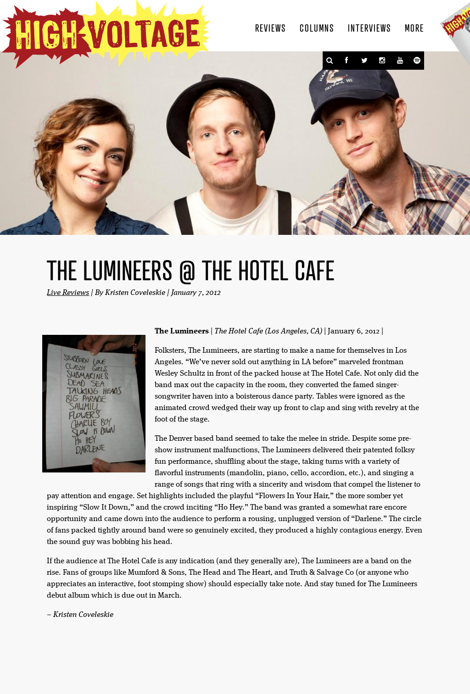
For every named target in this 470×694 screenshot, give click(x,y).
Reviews (270, 27)
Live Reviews (68, 293)
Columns (317, 27)
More (414, 27)
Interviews (369, 27)
